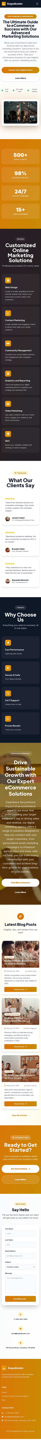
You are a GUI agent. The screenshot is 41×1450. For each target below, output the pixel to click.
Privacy (11, 1396)
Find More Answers (20, 883)
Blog (3, 1400)
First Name (9, 1229)
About (4, 1392)
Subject (8, 1262)
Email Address (10, 1251)
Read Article (20, 989)
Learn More (20, 78)
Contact (5, 1396)
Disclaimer (24, 1396)
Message (8, 1273)
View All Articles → (20, 1115)
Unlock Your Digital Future (20, 70)
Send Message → (20, 1299)
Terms (17, 1396)
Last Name (9, 1240)
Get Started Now (20, 1169)
